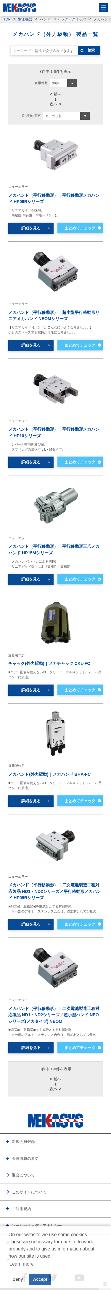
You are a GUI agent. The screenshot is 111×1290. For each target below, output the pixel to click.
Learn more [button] (21, 1264)
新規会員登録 (23, 1141)
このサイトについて (29, 1192)
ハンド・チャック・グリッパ (63, 19)
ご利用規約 (21, 1208)
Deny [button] (17, 1279)
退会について (23, 1175)
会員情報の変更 (25, 1158)
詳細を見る (31, 228)
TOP (6, 19)
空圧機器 (25, 19)
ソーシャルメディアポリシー (37, 1225)
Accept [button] (40, 1279)
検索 (91, 50)
